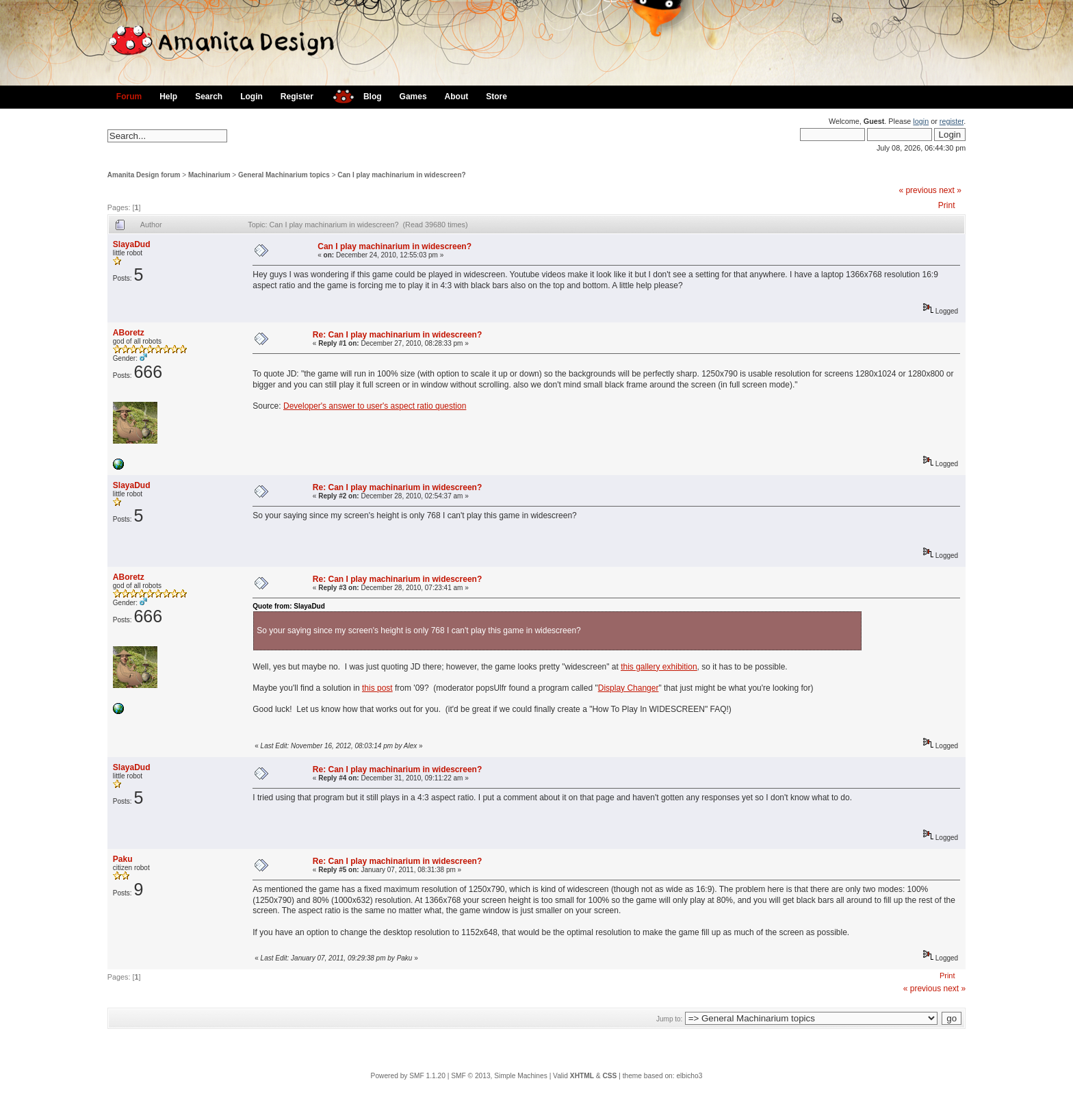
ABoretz (128, 332)
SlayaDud (132, 244)
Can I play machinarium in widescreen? (401, 175)
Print (946, 205)
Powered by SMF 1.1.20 (408, 1076)
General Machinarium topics (284, 175)
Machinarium (209, 175)
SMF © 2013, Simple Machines (499, 1076)
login (921, 121)
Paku (123, 859)
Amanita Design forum (144, 175)
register (952, 121)
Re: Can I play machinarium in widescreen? (397, 335)
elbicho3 (689, 1076)
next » (950, 190)
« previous (917, 190)
